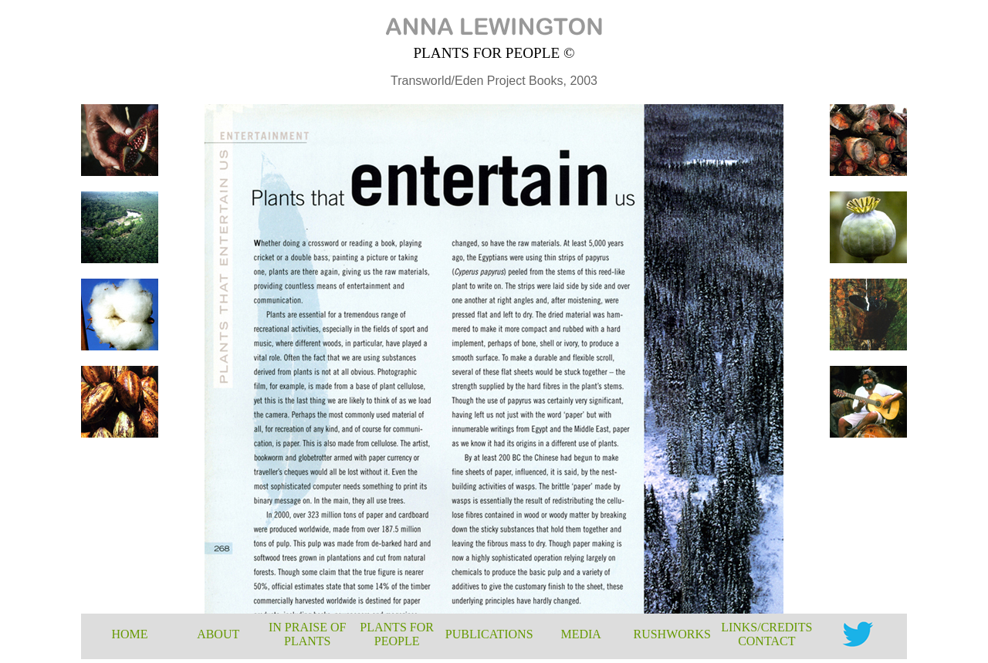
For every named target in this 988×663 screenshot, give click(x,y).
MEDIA (580, 634)
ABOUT (218, 634)
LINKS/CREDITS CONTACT (766, 634)
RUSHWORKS (671, 634)
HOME (129, 634)
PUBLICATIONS (489, 634)
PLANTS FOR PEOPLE (397, 634)
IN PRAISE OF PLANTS (307, 634)
